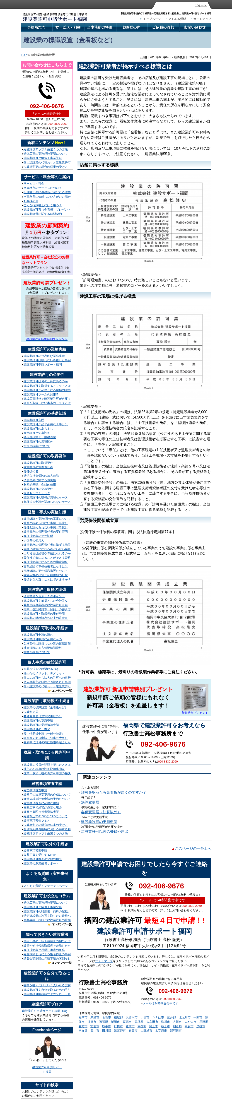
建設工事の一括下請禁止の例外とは (47, 941)
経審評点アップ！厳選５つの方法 (46, 149)
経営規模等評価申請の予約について (47, 799)
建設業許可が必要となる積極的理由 (47, 390)
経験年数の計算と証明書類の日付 (46, 575)
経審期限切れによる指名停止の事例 (47, 954)
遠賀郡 (103, 1021)
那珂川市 (176, 1030)
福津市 (91, 1021)
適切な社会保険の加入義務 (41, 475)
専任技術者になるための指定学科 (46, 562)
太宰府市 (161, 1030)
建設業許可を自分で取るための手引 (47, 989)
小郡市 (144, 1017)
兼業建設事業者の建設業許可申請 (46, 605)
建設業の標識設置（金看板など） (46, 707)
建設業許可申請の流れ (38, 634)
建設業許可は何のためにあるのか (46, 381)
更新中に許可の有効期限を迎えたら (47, 742)
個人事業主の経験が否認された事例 (47, 682)
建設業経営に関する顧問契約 (43, 214)
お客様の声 (31, 201)
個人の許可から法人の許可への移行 (47, 677)
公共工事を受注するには (40, 855)
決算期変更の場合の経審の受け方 (46, 166)
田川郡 (106, 1030)
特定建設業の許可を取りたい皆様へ (47, 915)
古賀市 (106, 1017)
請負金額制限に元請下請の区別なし (47, 958)
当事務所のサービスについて (43, 188)
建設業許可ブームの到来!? (41, 394)
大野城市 (146, 1030)
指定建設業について (37, 446)
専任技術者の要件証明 (38, 536)
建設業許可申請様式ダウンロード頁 (47, 994)
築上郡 (153, 1026)
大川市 (177, 1021)
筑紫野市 (120, 1030)
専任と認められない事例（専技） (46, 527)
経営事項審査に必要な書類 (41, 803)
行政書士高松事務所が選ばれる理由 (47, 192)
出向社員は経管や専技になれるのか (47, 553)
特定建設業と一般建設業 (40, 437)
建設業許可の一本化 (37, 729)
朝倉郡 (177, 1026)
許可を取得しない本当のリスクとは (47, 403)
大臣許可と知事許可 (37, 433)
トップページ (152, 19)
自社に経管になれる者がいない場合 (47, 549)
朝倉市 (165, 1026)
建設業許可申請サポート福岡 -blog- (45, 1011)
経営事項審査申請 (35, 790)
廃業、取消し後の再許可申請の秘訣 (47, 773)
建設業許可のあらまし (38, 428)
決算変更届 (90, 802)
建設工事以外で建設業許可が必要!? (47, 398)
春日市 (133, 1030)
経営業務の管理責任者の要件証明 (46, 531)
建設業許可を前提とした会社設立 (46, 600)
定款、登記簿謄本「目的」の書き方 (47, 609)
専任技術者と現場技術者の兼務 (44, 950)
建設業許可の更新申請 (99, 822)
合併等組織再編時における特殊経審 (47, 829)
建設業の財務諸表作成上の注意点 (46, 618)
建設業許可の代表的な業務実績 (44, 356)
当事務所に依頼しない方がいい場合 (47, 196)
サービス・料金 (34, 183)
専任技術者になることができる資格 (47, 557)
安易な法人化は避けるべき (41, 669)
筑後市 (200, 1026)
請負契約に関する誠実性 (40, 480)
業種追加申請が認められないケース (47, 501)
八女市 (189, 1026)
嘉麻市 (127, 1021)
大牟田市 (152, 1021)
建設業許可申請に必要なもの (43, 639)
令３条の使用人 (34, 540)
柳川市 (165, 1021)
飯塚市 (115, 1021)
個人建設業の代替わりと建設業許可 (47, 162)
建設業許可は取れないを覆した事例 (47, 360)
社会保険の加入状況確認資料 (43, 648)
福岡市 (83, 1017)
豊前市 (130, 1026)
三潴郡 (203, 1021)
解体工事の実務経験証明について (46, 153)
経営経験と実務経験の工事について (47, 518)
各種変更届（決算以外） (101, 812)
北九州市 (185, 1017)
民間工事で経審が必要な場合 (43, 807)
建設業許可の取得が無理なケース (46, 497)
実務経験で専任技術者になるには (46, 566)
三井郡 (171, 1017)
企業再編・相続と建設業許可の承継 (47, 920)
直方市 (83, 1026)
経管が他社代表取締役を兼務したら (47, 945)
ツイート (201, 5)
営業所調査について (37, 652)
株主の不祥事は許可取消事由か (44, 769)
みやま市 (190, 1021)
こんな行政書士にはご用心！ (43, 205)
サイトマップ (202, 19)
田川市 (94, 1030)
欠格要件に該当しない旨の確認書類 (47, 643)
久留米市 (132, 1017)
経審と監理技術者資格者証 (41, 811)
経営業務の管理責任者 (38, 467)
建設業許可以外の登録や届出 (104, 831)
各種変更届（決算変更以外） (43, 716)
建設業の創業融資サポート (41, 863)
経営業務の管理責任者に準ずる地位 (47, 544)
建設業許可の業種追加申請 (41, 725)
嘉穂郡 (139, 1021)
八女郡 (83, 1030)
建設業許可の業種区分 (38, 441)
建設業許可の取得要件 (38, 462)
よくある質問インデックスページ (46, 886)
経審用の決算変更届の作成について (47, 794)
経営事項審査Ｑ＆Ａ (37, 820)
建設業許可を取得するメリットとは (47, 385)
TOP (24, 55)
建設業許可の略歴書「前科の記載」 (47, 911)
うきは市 (158, 1017)
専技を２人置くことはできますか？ (47, 579)
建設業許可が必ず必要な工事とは (46, 424)
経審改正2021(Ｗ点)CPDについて (46, 816)
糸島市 (94, 1017)
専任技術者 (31, 471)
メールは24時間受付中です (160, 1003)
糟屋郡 (118, 1017)
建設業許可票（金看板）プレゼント (47, 209)
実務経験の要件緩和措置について (46, 571)
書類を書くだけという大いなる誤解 (47, 985)
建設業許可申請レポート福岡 (43, 364)
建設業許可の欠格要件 (38, 489)
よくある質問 (177, 19)
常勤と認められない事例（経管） (46, 523)
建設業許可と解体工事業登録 (43, 158)
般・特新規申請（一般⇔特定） (44, 733)
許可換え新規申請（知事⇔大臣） (46, 738)
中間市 (197, 1017)
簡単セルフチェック (37, 493)
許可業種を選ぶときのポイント (44, 596)
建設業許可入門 (34, 420)
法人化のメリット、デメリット (44, 673)
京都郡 (142, 1026)
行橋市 (118, 1026)
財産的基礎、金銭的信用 (40, 484)
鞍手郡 (106, 1026)
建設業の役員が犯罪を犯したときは (47, 764)
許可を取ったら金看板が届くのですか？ (113, 792)
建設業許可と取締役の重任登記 (44, 613)
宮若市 (94, 1026)
